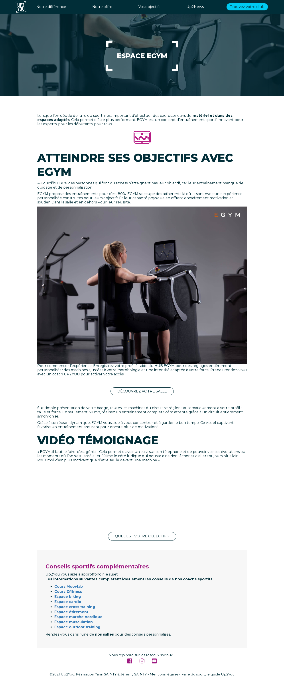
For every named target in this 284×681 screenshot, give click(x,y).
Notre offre (102, 7)
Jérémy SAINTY (133, 674)
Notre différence (51, 7)
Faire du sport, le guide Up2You (208, 674)
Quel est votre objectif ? (142, 536)
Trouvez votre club (247, 7)
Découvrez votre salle (142, 391)
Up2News (195, 7)
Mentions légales (164, 674)
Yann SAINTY (105, 674)
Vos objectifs (149, 7)
